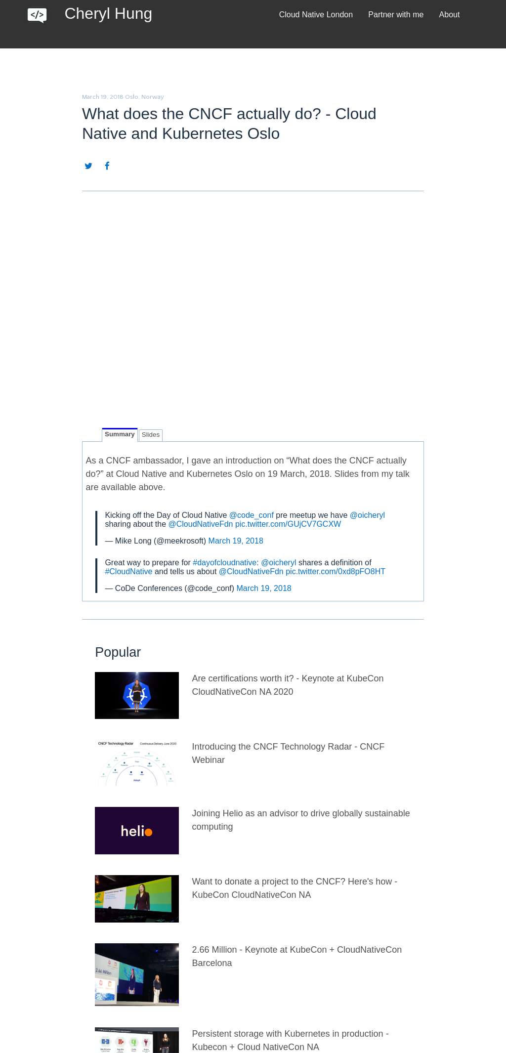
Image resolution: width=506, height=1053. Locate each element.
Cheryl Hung (108, 13)
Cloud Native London (316, 14)
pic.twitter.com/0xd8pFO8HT (335, 571)
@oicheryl (367, 515)
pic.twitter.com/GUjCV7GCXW (288, 524)
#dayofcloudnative (224, 562)
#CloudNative (128, 571)
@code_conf (251, 515)
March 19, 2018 (236, 541)
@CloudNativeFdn (200, 524)
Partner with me (395, 14)
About (449, 14)
